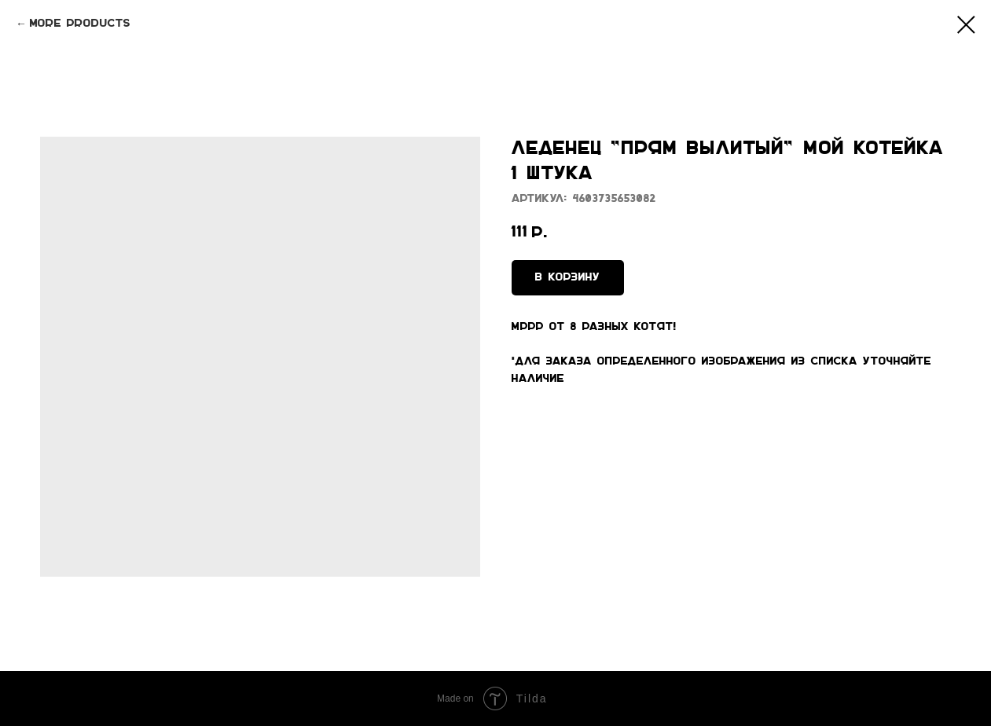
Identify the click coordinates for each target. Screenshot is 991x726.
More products (80, 24)
